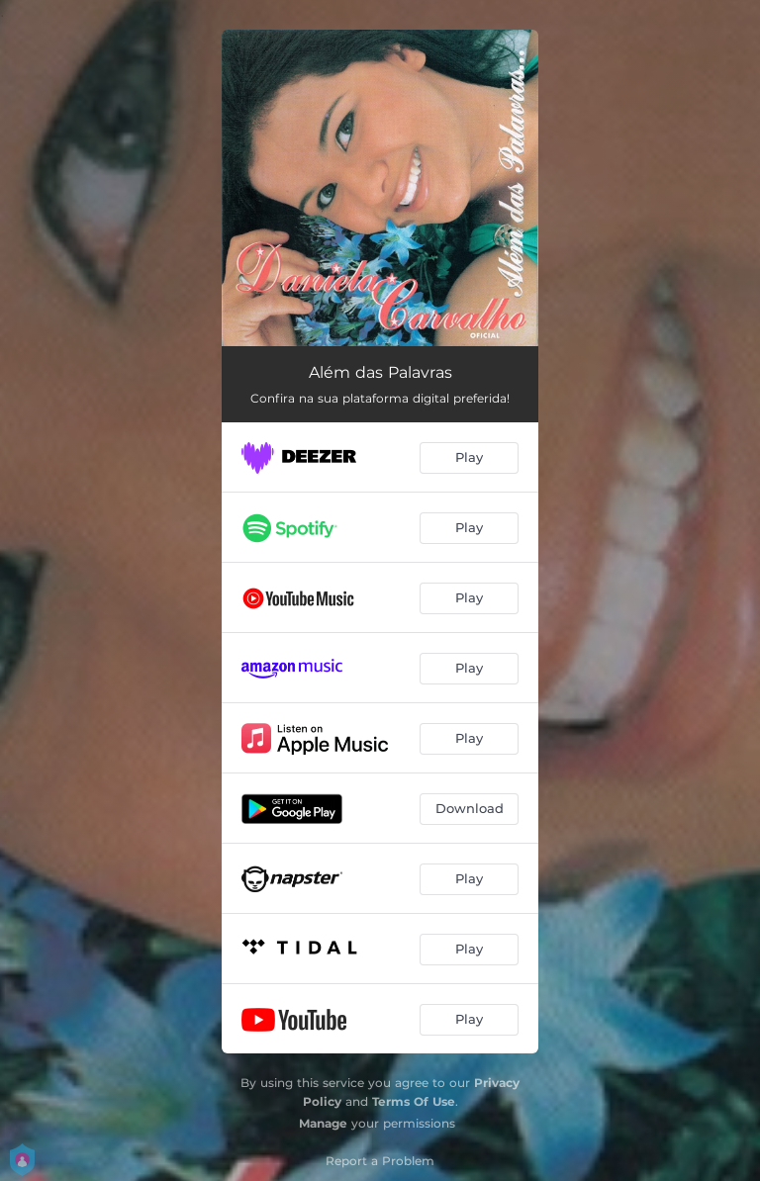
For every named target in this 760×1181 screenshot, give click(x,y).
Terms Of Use (413, 1101)
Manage (323, 1123)
